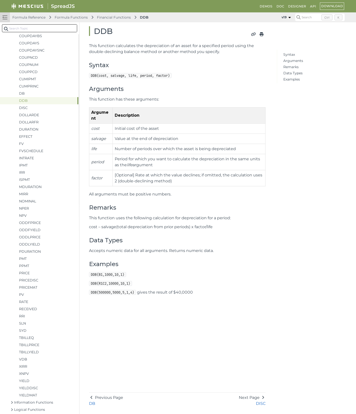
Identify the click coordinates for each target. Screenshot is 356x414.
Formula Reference (28, 17)
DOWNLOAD (332, 6)
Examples (291, 79)
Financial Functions (114, 17)
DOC (280, 6)
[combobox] (39, 28)
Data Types (293, 73)
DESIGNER (297, 6)
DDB (144, 17)
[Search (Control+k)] (320, 17)
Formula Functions (71, 17)
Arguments (293, 60)
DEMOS (266, 6)
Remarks (291, 67)
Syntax (289, 54)
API (313, 6)
